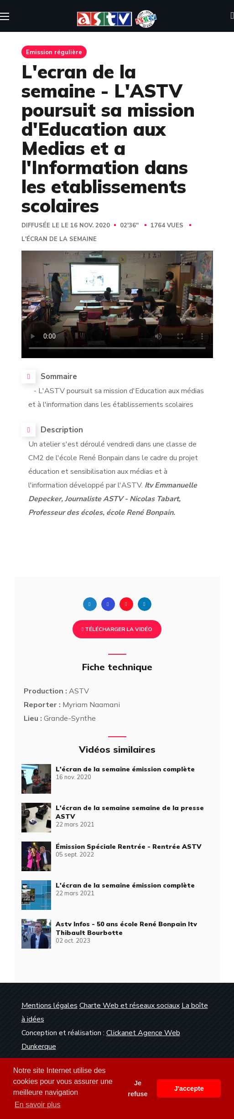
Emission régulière (54, 52)
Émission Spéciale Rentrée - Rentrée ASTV (128, 846)
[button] (232, 16)
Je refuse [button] (137, 1088)
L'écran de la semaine (59, 239)
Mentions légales (49, 1006)
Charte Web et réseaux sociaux (129, 1006)
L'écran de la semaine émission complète (125, 769)
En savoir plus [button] (38, 1105)
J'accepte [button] (189, 1088)
